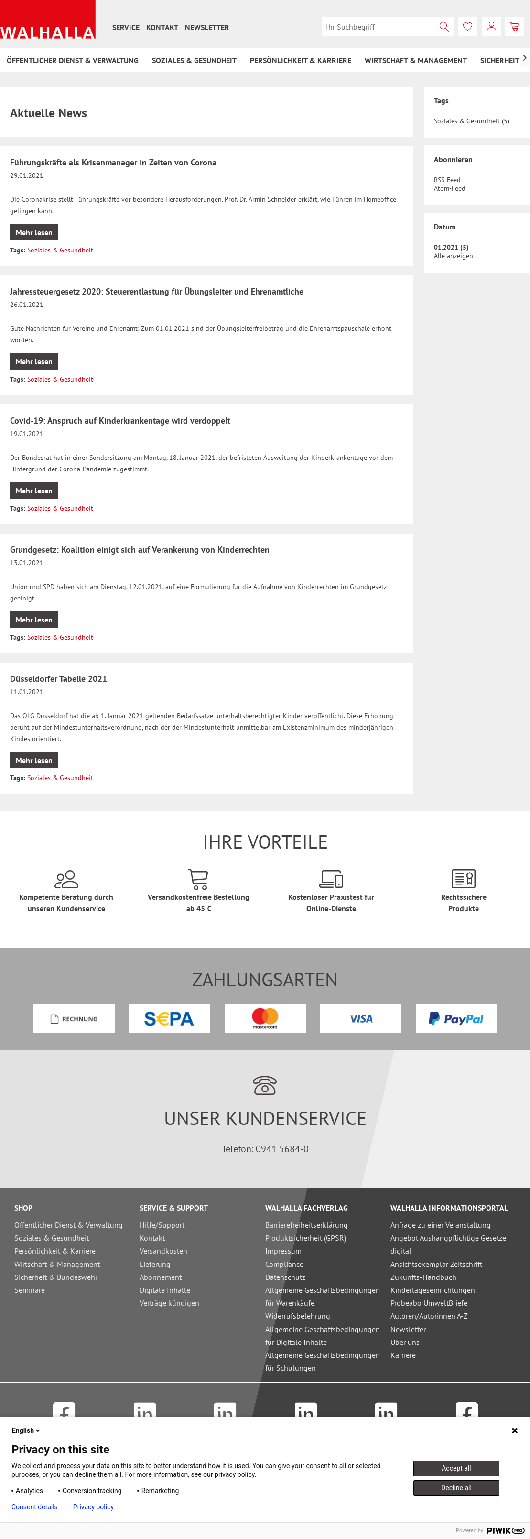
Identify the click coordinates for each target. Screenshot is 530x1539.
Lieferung (155, 1264)
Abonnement (161, 1277)
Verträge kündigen (169, 1303)
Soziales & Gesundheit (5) (471, 121)
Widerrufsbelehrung (297, 1316)
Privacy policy (93, 1507)
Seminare (29, 1290)
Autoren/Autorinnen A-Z (429, 1316)
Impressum (283, 1250)
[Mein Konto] (491, 26)
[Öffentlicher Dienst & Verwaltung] (72, 60)
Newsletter (207, 27)
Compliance (284, 1264)
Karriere (403, 1355)
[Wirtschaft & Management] (416, 60)
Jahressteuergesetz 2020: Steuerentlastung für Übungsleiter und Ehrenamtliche (156, 291)
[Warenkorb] (514, 26)
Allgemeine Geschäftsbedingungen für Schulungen (322, 1361)
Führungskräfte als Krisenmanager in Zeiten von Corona (113, 162)
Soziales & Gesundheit (60, 250)
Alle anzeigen (453, 255)
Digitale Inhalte (165, 1290)
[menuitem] (126, 27)
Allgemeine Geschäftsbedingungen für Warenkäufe (322, 1296)
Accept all (456, 1468)
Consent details (34, 1507)
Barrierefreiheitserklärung (306, 1225)
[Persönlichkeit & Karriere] (300, 60)
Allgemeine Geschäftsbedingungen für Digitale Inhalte (322, 1335)
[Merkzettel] (467, 26)
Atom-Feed (449, 188)
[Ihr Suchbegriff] (388, 26)
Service (126, 27)
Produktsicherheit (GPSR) (305, 1238)
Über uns (405, 1342)
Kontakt (162, 27)
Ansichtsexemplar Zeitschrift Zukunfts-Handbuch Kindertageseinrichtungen (436, 1277)
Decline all (456, 1488)
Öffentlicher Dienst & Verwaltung (68, 1225)
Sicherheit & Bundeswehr (55, 1277)
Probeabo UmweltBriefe (428, 1303)
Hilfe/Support (162, 1225)
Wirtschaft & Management (57, 1264)
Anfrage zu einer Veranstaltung (440, 1225)
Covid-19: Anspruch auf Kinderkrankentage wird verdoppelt (120, 420)
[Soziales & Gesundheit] (194, 60)
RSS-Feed (447, 179)
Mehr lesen (34, 232)
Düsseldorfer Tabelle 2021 (58, 678)
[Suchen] (444, 26)
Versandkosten (163, 1250)
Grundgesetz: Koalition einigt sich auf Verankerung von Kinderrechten (140, 549)
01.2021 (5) (451, 247)
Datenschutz (285, 1277)
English (27, 1430)
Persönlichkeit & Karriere (55, 1250)
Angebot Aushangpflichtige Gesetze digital (448, 1244)
